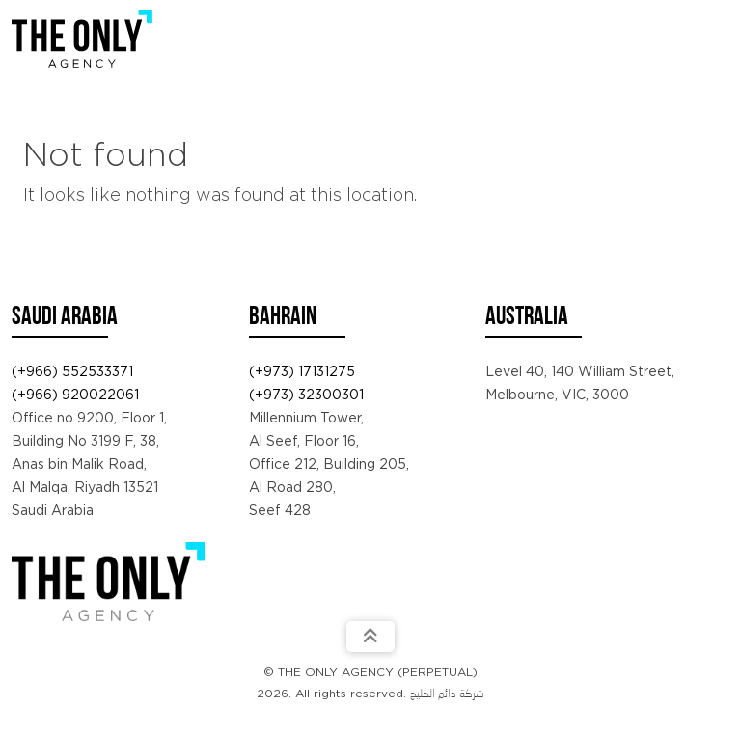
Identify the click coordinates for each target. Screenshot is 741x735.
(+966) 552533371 (72, 371)
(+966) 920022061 (75, 394)
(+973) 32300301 (306, 394)
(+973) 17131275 (302, 371)
